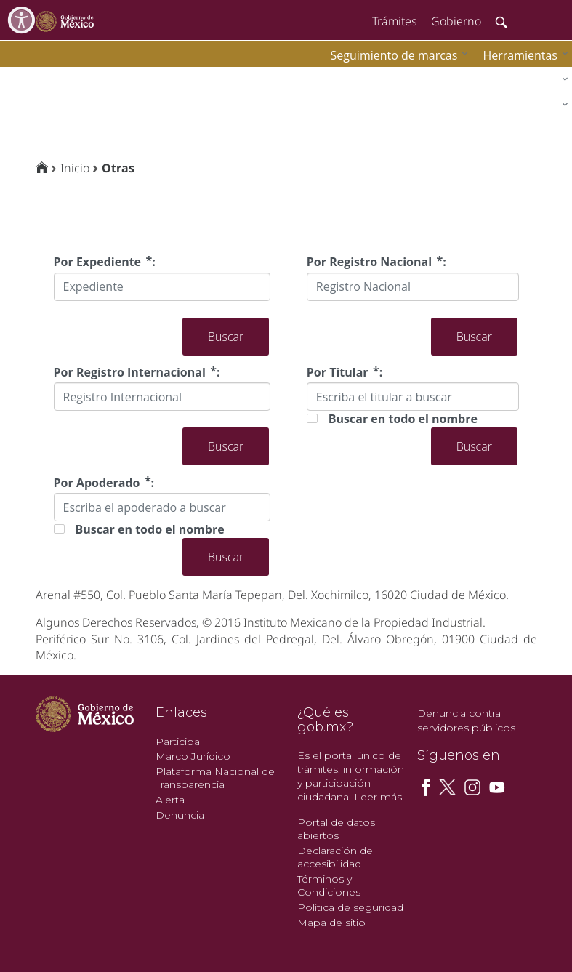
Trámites (394, 21)
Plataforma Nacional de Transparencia (215, 778)
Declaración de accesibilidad (335, 857)
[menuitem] (522, 55)
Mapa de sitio (331, 922)
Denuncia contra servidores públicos (466, 720)
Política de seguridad (350, 907)
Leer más (378, 796)
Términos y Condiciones (328, 885)
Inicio (74, 168)
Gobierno (456, 21)
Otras (118, 168)
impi (23, 77)
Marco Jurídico (193, 756)
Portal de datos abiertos (336, 829)
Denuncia (180, 815)
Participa (178, 741)
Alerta (170, 799)
